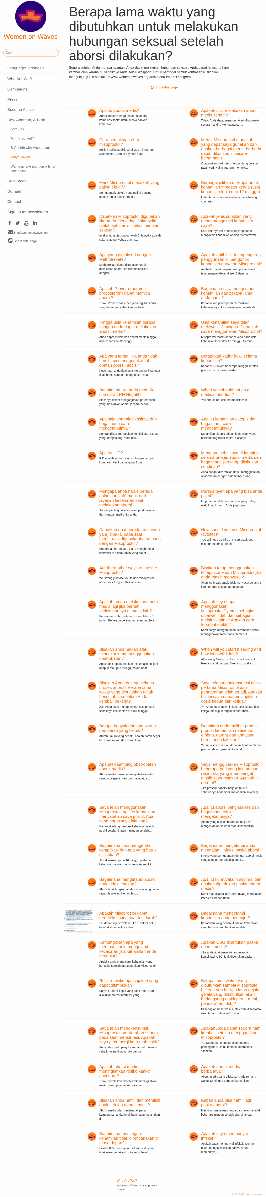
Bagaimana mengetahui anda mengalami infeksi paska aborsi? (231, 847)
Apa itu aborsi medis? (119, 110)
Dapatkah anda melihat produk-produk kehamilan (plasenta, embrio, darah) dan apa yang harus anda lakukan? (230, 733)
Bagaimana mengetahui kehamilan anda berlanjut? (225, 915)
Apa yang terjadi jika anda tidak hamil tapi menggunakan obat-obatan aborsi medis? (128, 361)
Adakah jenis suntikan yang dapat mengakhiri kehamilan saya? (227, 221)
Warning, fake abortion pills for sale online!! (33, 169)
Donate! (14, 191)
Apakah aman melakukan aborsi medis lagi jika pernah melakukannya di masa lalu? (129, 606)
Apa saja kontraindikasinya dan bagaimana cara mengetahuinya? (128, 423)
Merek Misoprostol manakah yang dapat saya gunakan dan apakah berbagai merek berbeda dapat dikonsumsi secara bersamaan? (231, 148)
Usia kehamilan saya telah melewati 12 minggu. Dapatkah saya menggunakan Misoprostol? (231, 327)
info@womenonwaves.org (28, 232)
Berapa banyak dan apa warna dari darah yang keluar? (127, 728)
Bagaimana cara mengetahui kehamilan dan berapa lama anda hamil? (227, 293)
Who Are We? (19, 79)
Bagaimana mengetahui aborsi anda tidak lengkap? (127, 881)
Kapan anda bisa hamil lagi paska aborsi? (226, 1102)
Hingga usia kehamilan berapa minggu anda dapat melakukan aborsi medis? (127, 327)
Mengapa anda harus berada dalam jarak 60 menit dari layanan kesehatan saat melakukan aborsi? (126, 498)
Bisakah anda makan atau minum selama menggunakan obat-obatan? (126, 654)
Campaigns (17, 89)
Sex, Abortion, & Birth (26, 120)
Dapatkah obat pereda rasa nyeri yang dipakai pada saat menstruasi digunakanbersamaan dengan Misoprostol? (130, 536)
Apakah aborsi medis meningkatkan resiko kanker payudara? (125, 1071)
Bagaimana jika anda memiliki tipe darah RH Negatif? (126, 392)
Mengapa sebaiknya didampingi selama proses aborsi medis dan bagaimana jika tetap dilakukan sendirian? (231, 460)
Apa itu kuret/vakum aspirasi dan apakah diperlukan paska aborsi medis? (231, 884)
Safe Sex (17, 129)
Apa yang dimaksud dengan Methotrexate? (125, 257)
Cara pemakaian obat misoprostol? (119, 142)
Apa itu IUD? (111, 453)
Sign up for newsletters (27, 212)
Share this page (22, 241)
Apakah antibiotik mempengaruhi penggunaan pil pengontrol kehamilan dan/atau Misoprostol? (231, 259)
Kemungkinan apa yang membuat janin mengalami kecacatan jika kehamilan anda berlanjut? (127, 949)
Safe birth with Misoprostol (30, 147)
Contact (14, 201)
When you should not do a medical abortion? (225, 392)
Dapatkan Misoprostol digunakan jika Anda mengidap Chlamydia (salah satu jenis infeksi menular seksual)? (129, 223)
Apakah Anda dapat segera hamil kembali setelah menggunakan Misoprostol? (231, 1033)
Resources (16, 181)
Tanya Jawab (20, 157)
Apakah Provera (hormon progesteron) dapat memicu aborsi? (124, 293)
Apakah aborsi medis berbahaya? (220, 1068)
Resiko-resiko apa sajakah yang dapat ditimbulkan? (128, 982)
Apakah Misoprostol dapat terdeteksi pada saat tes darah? (128, 915)
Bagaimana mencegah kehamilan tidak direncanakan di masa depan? (129, 1138)
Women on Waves (31, 20)
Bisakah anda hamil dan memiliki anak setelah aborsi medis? (129, 1102)
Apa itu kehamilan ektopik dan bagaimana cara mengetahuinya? (229, 423)
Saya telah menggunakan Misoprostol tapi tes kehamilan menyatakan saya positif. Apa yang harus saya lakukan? (127, 814)
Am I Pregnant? (22, 138)
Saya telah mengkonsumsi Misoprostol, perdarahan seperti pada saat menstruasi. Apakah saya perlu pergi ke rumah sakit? (129, 1035)
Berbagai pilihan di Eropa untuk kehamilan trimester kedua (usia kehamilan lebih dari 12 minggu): (231, 187)
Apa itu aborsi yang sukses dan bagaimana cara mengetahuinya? (230, 812)
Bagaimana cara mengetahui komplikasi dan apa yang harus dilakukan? (128, 850)
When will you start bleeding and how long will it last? (231, 651)
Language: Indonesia (25, 68)
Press (12, 99)
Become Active (20, 109)
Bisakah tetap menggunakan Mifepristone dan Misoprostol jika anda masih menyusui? (231, 572)
